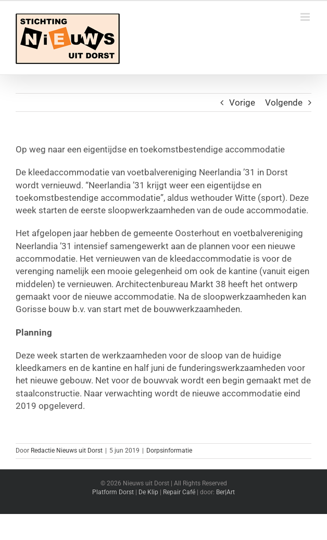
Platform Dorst (113, 492)
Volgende (284, 102)
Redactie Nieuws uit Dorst (67, 450)
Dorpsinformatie (169, 450)
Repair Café (179, 492)
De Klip (148, 492)
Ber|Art (225, 492)
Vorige (242, 102)
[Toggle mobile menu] (305, 16)
